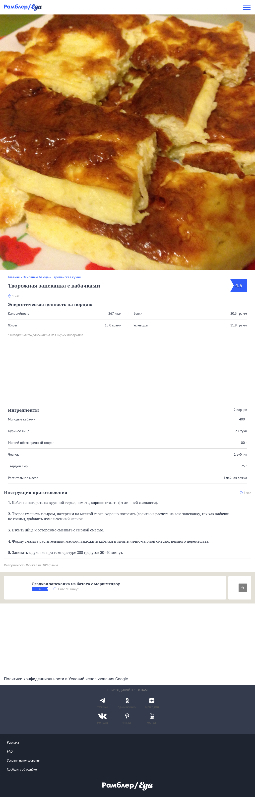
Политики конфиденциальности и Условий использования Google (66, 679)
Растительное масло (23, 478)
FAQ (10, 751)
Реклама (13, 742)
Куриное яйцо (18, 431)
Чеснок (13, 454)
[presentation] (243, 588)
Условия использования (23, 760)
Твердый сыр (18, 466)
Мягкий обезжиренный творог (31, 442)
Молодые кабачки (21, 419)
